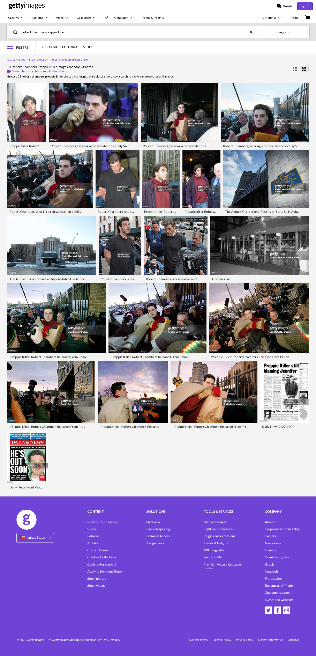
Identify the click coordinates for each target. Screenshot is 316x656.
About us (271, 522)
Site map (294, 639)
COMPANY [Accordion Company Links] (273, 511)
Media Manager (215, 522)
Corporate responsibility (282, 529)
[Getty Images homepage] (27, 6)
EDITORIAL (70, 47)
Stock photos (96, 578)
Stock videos (96, 585)
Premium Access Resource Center (222, 566)
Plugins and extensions (219, 536)
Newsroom (273, 543)
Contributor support (101, 564)
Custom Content (99, 550)
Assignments (155, 543)
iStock (269, 564)
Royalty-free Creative (102, 522)
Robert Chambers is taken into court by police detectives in (187, 279)
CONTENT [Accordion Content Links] (95, 511)
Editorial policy (222, 639)
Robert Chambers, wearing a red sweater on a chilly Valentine (93, 146)
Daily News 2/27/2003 (278, 426)
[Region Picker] (35, 538)
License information (271, 639)
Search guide (212, 557)
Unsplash (271, 571)
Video (91, 529)
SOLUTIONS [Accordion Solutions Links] (156, 511)
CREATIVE (50, 47)
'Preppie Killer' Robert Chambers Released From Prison (48, 357)
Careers (270, 536)
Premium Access (158, 536)
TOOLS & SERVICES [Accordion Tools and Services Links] (219, 511)
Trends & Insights (216, 543)
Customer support (278, 592)
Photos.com (273, 578)
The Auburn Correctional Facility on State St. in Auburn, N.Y (266, 211)
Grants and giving (277, 557)
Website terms (198, 639)
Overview (153, 522)
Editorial (93, 536)
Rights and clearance (218, 529)
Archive (92, 543)
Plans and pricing (158, 529)
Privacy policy (244, 639)
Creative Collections (101, 557)
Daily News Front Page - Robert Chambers (39, 487)
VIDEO (88, 47)
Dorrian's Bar (221, 279)
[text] (135, 32)
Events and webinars (279, 600)
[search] (17, 32)
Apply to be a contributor (105, 571)
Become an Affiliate (279, 585)
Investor (271, 550)
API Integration (214, 550)
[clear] (253, 32)
